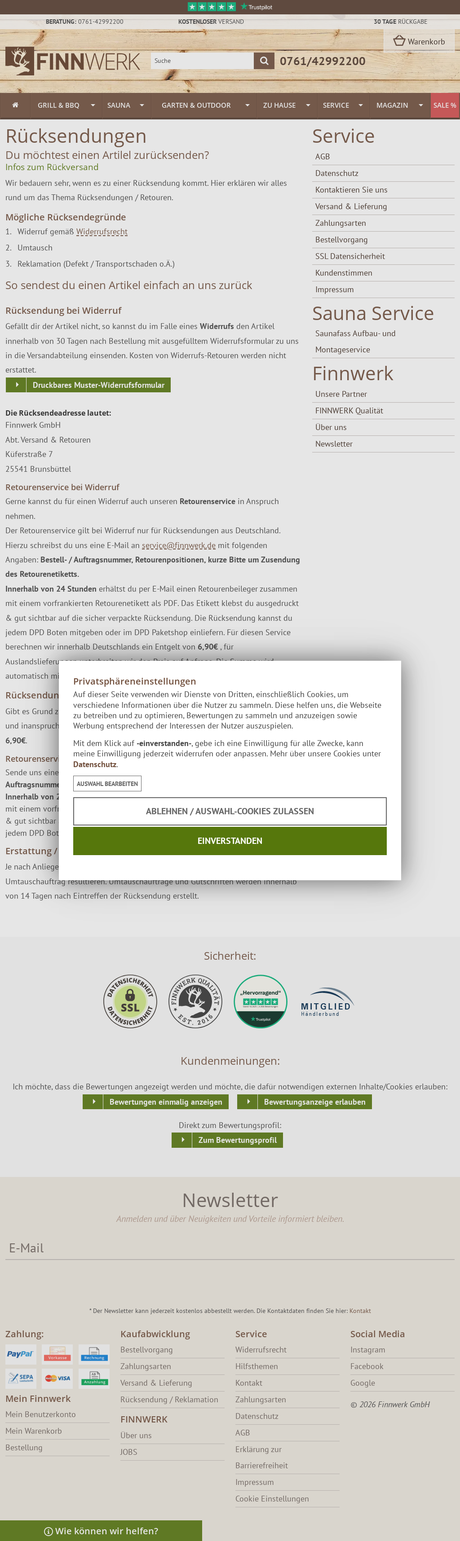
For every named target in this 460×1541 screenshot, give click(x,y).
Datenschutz (94, 764)
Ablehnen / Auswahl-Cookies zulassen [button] (230, 811)
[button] (107, 783)
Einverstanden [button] (230, 841)
